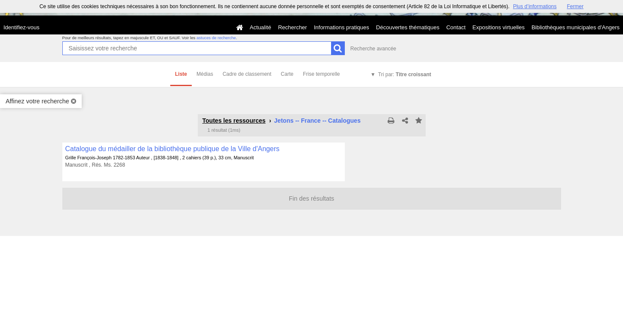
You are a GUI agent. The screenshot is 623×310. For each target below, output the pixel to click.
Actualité (260, 27)
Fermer (575, 6)
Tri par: (404, 74)
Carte (287, 74)
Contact (456, 27)
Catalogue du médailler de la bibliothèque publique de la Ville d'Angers (172, 148)
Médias (204, 74)
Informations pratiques (341, 27)
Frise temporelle (321, 74)
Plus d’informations (534, 6)
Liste (181, 74)
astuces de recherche (216, 37)
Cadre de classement (247, 74)
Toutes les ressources (234, 120)
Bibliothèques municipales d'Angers (575, 27)
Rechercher (292, 27)
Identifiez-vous (21, 27)
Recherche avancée (373, 49)
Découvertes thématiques (407, 27)
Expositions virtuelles (499, 27)
